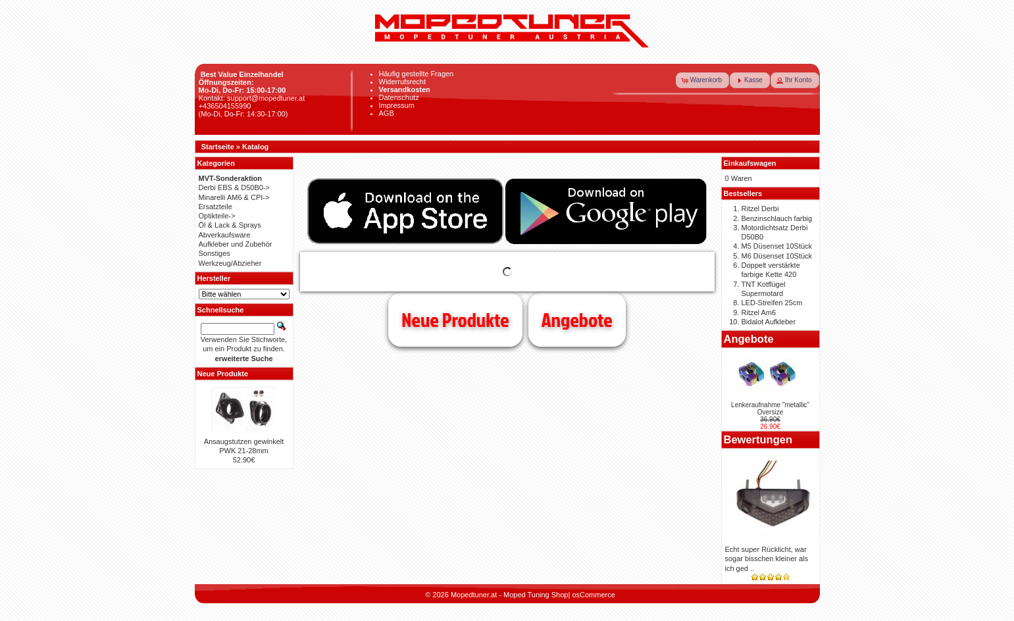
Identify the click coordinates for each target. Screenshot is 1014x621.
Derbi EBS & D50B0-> (234, 187)
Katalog (255, 147)
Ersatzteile (215, 207)
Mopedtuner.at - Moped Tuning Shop (510, 595)
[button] (703, 80)
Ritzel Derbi (760, 208)
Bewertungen (758, 439)
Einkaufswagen (750, 163)
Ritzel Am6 (759, 312)
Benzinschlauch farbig (777, 218)
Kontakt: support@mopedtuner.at (252, 98)
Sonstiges (214, 253)
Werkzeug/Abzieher (230, 263)
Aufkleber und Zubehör (235, 244)
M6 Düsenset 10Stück (777, 256)
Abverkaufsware (225, 235)
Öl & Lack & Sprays (230, 225)
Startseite (217, 147)
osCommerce (593, 595)
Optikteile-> (217, 216)
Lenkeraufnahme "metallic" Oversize (770, 408)
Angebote (577, 320)
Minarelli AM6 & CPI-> (234, 197)
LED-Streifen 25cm (772, 303)
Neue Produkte (455, 320)
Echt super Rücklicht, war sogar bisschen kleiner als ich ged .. (767, 558)
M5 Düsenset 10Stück (777, 246)
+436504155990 (225, 106)
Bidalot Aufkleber (769, 322)
